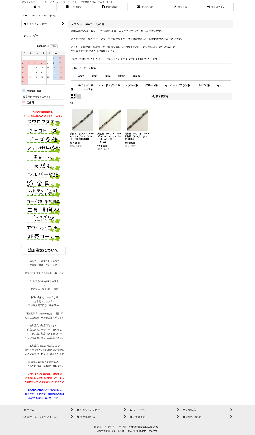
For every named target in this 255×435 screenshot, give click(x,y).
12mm (136, 76)
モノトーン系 (85, 85)
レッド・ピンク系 (110, 85)
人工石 (89, 89)
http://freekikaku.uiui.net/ (143, 426)
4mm (94, 68)
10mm (121, 76)
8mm (108, 76)
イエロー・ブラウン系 (177, 85)
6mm (94, 76)
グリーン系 (151, 85)
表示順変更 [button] (160, 96)
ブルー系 (133, 85)
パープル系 (203, 85)
